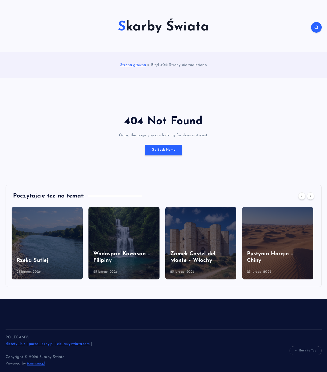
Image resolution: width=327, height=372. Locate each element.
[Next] (310, 196)
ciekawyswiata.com (73, 344)
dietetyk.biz (15, 344)
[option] (48, 243)
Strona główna (133, 65)
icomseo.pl (36, 363)
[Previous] (301, 196)
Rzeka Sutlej (34, 260)
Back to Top (306, 350)
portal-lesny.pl (41, 344)
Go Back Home (163, 150)
